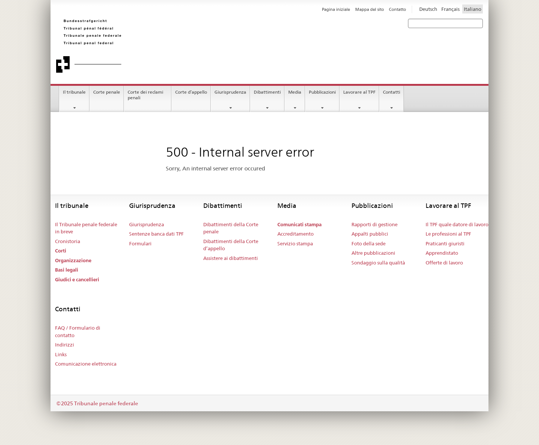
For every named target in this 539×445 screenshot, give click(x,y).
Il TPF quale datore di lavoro (457, 224)
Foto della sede (368, 243)
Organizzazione (73, 260)
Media (294, 92)
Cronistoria (67, 241)
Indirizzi (64, 345)
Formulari (140, 243)
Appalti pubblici (369, 234)
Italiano (472, 9)
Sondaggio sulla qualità (378, 263)
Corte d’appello (191, 92)
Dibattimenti (267, 92)
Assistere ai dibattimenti (230, 258)
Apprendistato (442, 253)
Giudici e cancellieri (77, 279)
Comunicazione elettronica (85, 364)
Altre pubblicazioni (373, 253)
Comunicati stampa (299, 224)
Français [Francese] (450, 9)
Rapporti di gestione (374, 224)
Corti (60, 251)
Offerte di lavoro (444, 263)
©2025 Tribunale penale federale (97, 403)
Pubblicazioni (322, 92)
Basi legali (66, 270)
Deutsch (428, 9)
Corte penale (106, 92)
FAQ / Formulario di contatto (77, 331)
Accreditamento (295, 234)
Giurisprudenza (230, 92)
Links (61, 354)
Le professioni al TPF (448, 234)
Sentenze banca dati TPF (156, 234)
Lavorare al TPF (359, 92)
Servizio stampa (295, 243)
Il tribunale (74, 92)
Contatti (391, 92)
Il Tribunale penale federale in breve (86, 228)
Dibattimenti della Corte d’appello (230, 245)
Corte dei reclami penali (145, 94)
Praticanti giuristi (445, 243)
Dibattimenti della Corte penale (230, 228)
